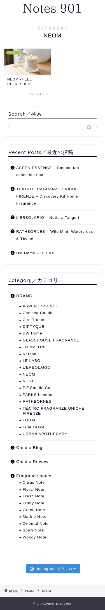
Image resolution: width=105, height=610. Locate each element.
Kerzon (29, 354)
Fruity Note (33, 503)
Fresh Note (33, 496)
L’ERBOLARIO (37, 367)
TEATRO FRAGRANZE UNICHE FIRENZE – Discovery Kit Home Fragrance (47, 196)
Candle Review (32, 461)
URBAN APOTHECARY (45, 434)
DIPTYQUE (34, 326)
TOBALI (30, 420)
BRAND (24, 295)
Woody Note (34, 537)
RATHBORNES (37, 401)
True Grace (34, 427)
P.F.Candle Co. (37, 388)
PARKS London (37, 395)
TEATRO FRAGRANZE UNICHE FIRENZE (54, 411)
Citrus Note (34, 482)
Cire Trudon (34, 320)
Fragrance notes (34, 475)
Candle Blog (29, 447)
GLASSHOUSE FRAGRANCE (51, 340)
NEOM (29, 374)
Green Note (34, 510)
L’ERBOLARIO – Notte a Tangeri (47, 217)
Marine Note (34, 516)
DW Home (32, 333)
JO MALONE (35, 347)
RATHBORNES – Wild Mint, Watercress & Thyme (54, 235)
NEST (28, 381)
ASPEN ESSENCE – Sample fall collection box (47, 171)
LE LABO (32, 361)
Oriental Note (36, 523)
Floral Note (33, 489)
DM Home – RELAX (35, 253)
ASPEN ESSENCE (41, 306)
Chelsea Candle (38, 313)
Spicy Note (33, 530)
